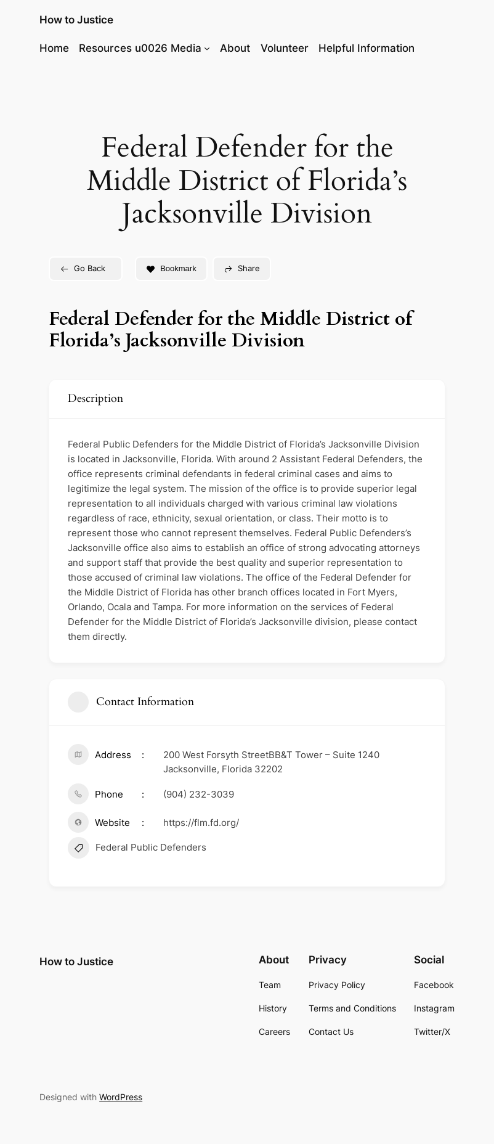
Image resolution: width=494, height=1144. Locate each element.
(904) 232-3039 (198, 794)
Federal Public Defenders (137, 849)
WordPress (120, 1097)
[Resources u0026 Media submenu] (207, 48)
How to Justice (76, 20)
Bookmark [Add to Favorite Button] (171, 268)
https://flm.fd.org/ (201, 822)
